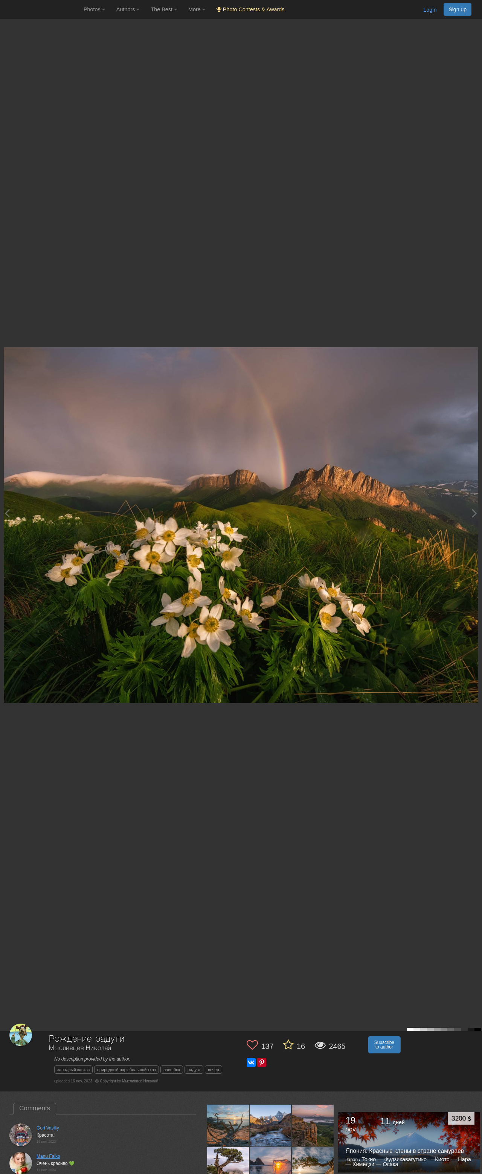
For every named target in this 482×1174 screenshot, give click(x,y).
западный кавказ (73, 1069)
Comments (34, 1108)
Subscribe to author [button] (384, 1045)
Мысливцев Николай (80, 1048)
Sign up (457, 9)
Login (429, 9)
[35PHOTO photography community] (40, 9)
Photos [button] (94, 9)
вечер (213, 1069)
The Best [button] (164, 9)
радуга (194, 1069)
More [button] (196, 9)
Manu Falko (48, 1156)
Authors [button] (128, 9)
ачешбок (171, 1069)
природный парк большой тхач (126, 1069)
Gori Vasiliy (48, 1128)
